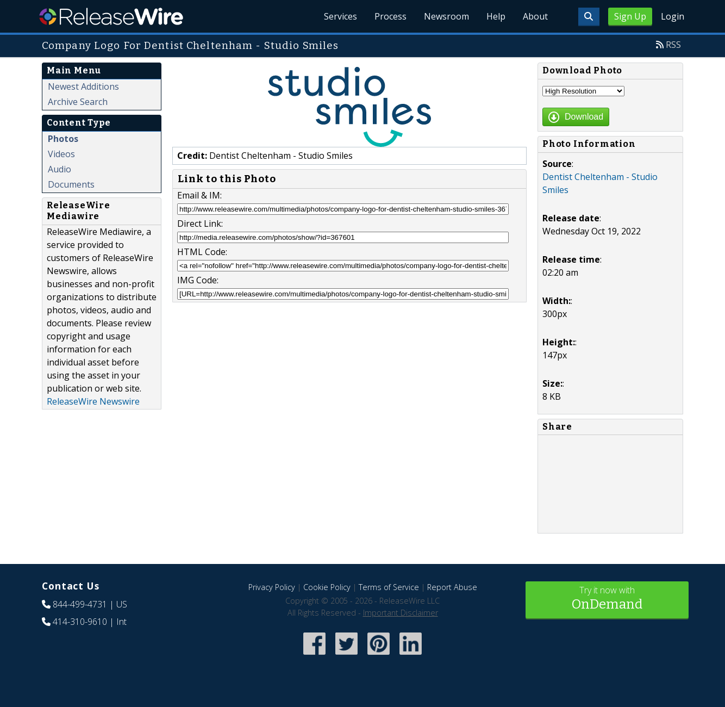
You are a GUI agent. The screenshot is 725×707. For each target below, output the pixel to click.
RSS (673, 45)
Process (390, 16)
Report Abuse (452, 587)
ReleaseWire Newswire (93, 401)
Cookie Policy (327, 587)
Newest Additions (83, 86)
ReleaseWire (111, 16)
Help (495, 16)
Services (340, 16)
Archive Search (78, 102)
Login (672, 16)
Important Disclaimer (400, 612)
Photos (63, 139)
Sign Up (630, 16)
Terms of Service (389, 587)
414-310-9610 (80, 622)
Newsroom (446, 16)
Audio (59, 169)
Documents (71, 184)
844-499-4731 (80, 604)
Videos (61, 154)
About (535, 16)
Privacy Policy (271, 587)
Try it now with (607, 599)
